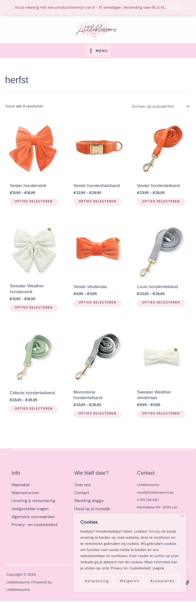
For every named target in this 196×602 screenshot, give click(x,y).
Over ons (82, 486)
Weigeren (129, 581)
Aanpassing (97, 581)
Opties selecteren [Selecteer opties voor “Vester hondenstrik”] (32, 204)
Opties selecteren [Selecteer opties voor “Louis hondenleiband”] (159, 304)
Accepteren (162, 581)
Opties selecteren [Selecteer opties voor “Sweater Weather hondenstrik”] (32, 310)
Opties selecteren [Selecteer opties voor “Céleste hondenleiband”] (32, 410)
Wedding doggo (87, 500)
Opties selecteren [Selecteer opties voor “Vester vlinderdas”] (95, 304)
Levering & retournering (31, 500)
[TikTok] (187, 583)
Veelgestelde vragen (28, 508)
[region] (130, 553)
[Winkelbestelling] (162, 109)
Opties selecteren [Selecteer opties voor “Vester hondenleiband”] (159, 204)
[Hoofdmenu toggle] (98, 53)
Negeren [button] (174, 7)
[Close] (182, 516)
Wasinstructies (24, 493)
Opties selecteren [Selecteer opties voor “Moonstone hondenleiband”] (95, 415)
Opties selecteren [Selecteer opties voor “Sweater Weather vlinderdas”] (159, 415)
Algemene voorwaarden (31, 515)
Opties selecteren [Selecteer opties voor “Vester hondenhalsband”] (95, 204)
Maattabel (20, 486)
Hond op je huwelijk (91, 508)
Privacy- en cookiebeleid (32, 523)
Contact (81, 493)
